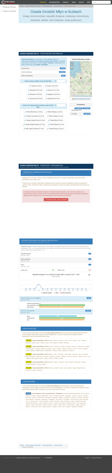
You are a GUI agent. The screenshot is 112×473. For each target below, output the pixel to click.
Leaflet (76, 96)
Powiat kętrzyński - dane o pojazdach (56, 199)
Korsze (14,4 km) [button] (51, 86)
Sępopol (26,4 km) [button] (52, 98)
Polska (22, 6)
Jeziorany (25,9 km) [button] (35, 98)
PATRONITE (48, 458)
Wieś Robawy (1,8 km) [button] (54, 112)
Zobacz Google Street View (82, 99)
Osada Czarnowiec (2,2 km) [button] (34, 116)
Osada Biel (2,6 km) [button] (55, 120)
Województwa (54, 2)
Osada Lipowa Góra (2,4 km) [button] (34, 120)
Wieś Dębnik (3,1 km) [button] (56, 124)
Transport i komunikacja (9, 11)
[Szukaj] (101, 2)
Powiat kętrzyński (47, 6)
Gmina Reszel (58, 6)
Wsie (88, 2)
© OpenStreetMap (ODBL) (85, 96)
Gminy (74, 2)
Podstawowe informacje (9, 7)
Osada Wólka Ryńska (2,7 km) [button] (34, 124)
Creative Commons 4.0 (22, 458)
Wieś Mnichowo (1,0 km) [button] (34, 112)
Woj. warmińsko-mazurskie (33, 6)
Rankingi (43, 2)
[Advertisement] (102, 37)
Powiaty (66, 2)
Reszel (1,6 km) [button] (35, 86)
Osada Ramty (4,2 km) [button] (55, 129)
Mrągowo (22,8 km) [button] (52, 94)
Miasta (81, 2)
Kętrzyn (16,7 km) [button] (52, 90)
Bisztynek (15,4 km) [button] (35, 90)
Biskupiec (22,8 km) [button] (34, 94)
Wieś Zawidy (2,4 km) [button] (55, 116)
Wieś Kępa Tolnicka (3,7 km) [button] (34, 129)
